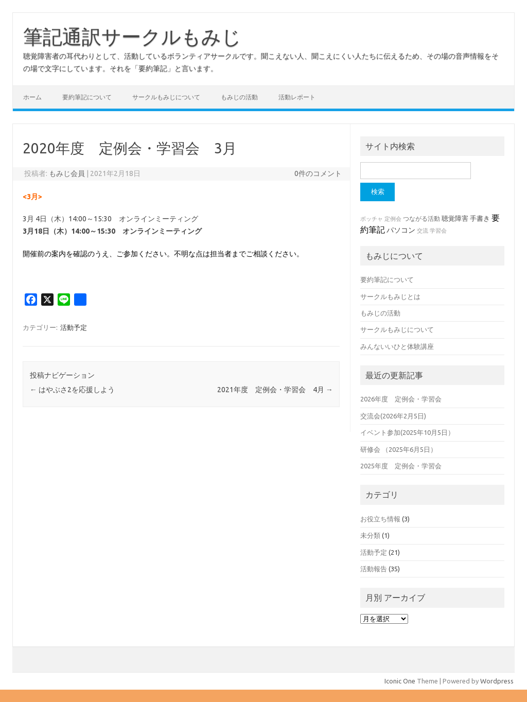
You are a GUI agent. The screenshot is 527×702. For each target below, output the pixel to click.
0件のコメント (318, 173)
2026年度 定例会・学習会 (401, 398)
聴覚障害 (455, 218)
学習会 (438, 230)
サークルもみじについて (166, 97)
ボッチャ (371, 219)
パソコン (401, 230)
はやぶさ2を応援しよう (72, 389)
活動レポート (296, 97)
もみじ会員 (67, 173)
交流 (422, 230)
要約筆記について (87, 97)
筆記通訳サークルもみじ (132, 36)
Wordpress (497, 681)
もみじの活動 (239, 97)
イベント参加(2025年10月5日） (407, 432)
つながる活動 (421, 218)
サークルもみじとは (390, 296)
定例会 (392, 219)
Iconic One (399, 681)
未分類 (370, 535)
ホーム (32, 97)
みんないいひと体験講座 (397, 346)
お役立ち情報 (380, 518)
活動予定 (73, 327)
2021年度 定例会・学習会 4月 (275, 389)
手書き (480, 218)
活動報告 (373, 568)
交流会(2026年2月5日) (393, 415)
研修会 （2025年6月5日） (398, 449)
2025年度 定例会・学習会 (401, 465)
